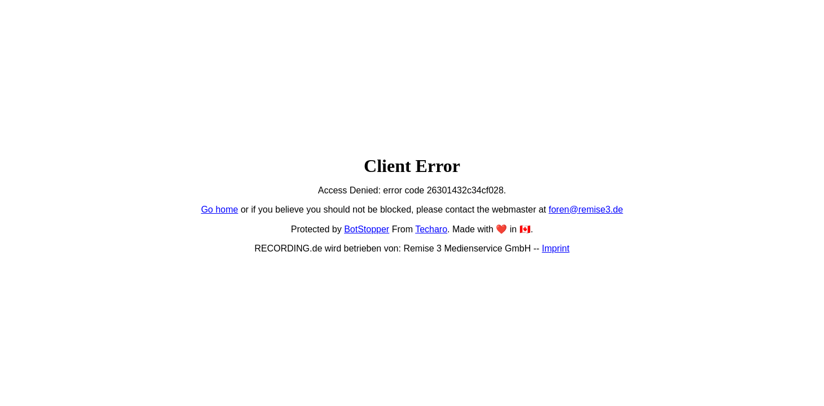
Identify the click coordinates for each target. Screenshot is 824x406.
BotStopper (366, 229)
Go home (219, 209)
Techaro (431, 229)
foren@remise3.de (586, 209)
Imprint (556, 248)
